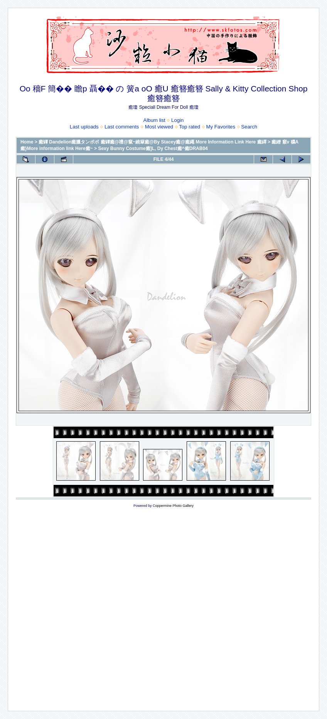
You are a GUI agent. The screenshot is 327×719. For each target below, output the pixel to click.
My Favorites (220, 127)
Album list (154, 120)
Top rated (189, 127)
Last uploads (84, 127)
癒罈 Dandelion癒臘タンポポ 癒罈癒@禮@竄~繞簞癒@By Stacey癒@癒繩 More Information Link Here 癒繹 (152, 142)
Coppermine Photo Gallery (173, 506)
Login (177, 120)
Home (26, 142)
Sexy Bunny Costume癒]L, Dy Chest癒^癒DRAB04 (152, 148)
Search (249, 127)
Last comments (122, 127)
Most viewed (159, 127)
